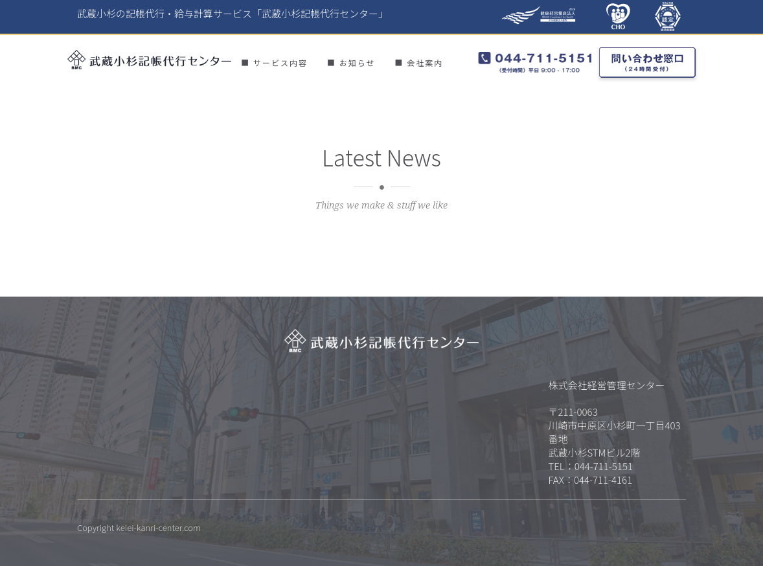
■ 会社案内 (418, 62)
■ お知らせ (351, 62)
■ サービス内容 (274, 62)
